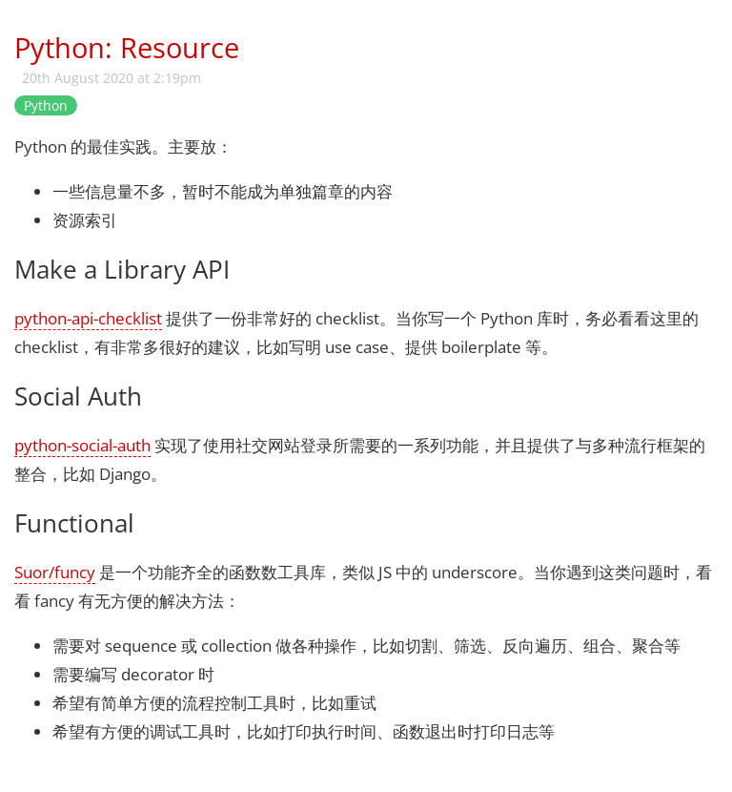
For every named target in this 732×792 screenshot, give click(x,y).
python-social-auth (82, 445)
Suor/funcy (54, 572)
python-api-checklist (88, 318)
